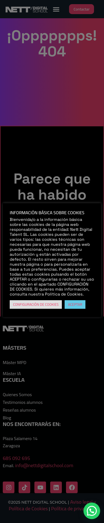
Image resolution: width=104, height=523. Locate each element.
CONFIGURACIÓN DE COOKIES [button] (36, 304)
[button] (91, 511)
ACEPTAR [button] (75, 304)
